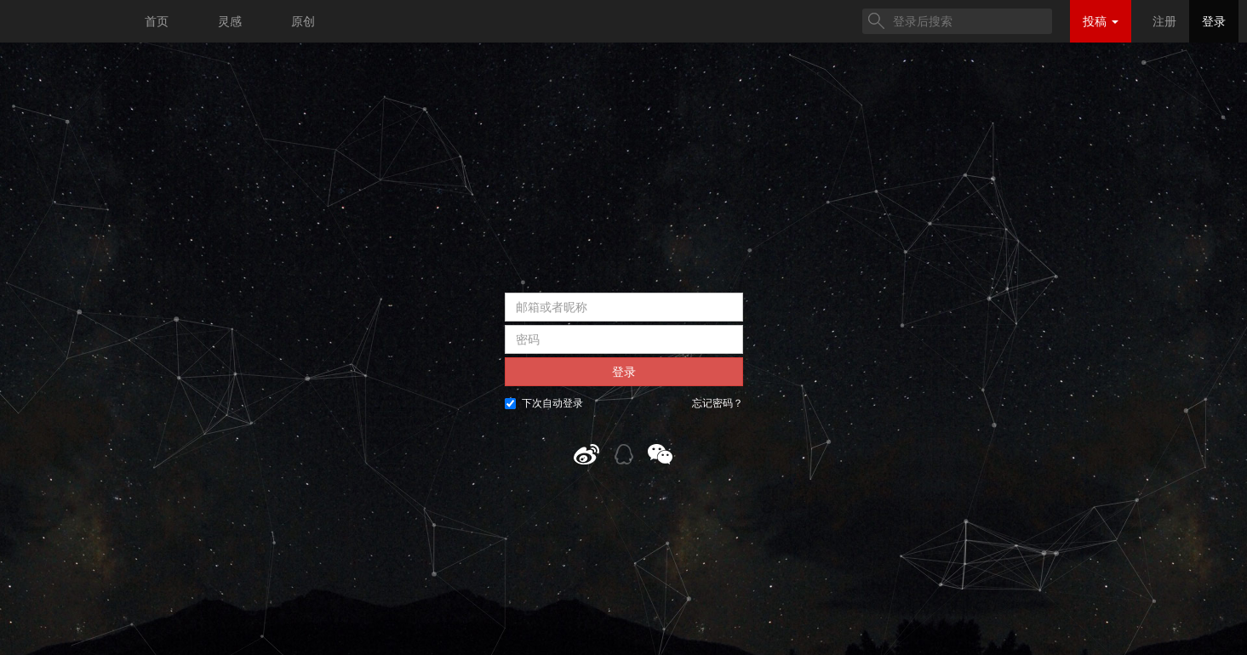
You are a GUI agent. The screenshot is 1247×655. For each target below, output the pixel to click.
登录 (1214, 21)
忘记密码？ (717, 403)
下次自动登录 (544, 403)
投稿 (1100, 21)
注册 (1164, 21)
